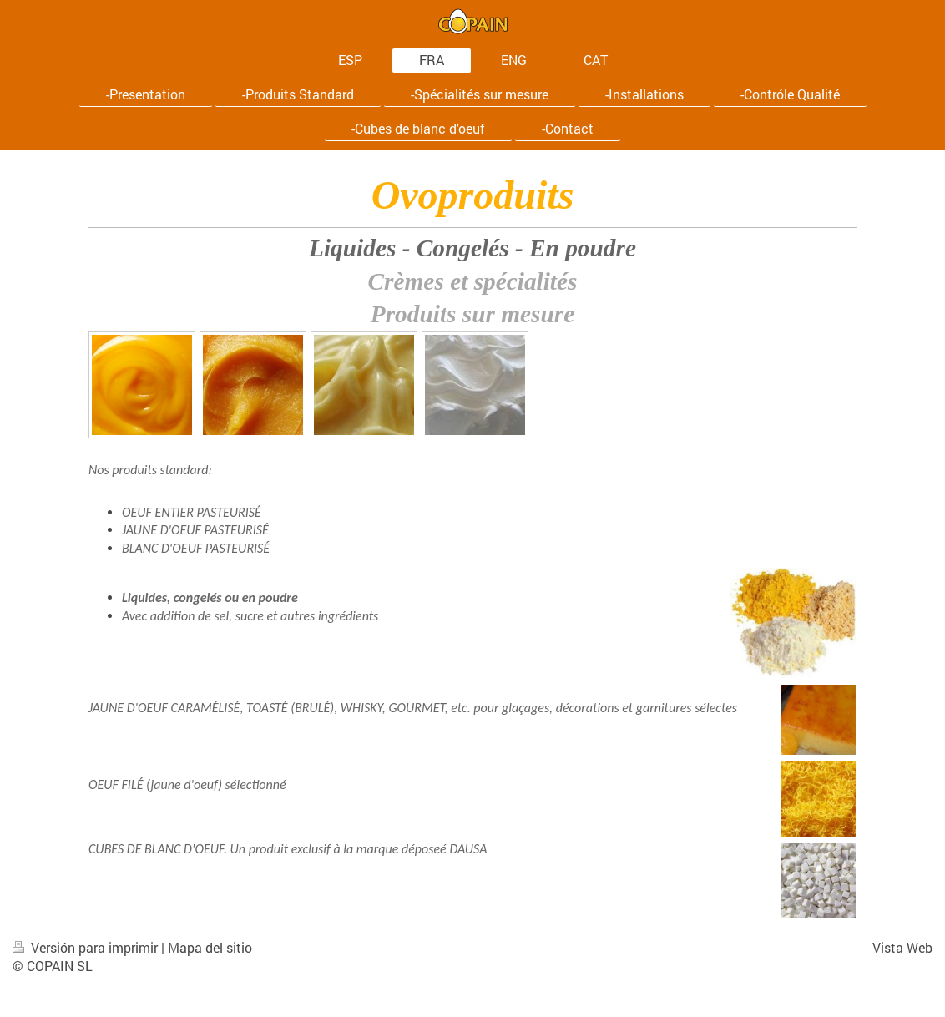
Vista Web (902, 947)
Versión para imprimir (87, 947)
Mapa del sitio (210, 947)
